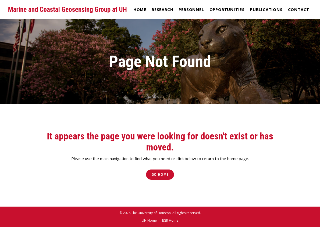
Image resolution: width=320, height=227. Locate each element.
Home (139, 9)
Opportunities (227, 9)
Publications (266, 9)
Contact (299, 9)
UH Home (149, 220)
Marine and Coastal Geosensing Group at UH (67, 9)
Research (162, 9)
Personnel (191, 9)
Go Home (160, 174)
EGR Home (170, 220)
